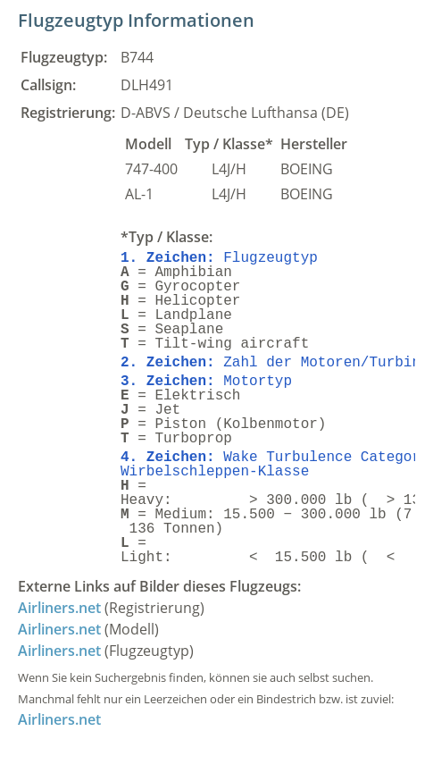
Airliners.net (59, 608)
